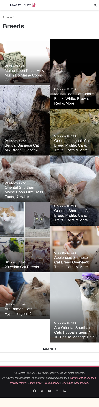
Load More (49, 348)
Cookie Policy (35, 383)
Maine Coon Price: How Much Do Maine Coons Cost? (24, 75)
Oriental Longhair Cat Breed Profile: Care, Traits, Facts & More (72, 145)
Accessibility (82, 383)
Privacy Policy (18, 383)
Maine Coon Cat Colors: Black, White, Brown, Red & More (74, 98)
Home (7, 17)
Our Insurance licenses (83, 378)
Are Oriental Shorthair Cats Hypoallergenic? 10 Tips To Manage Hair (74, 332)
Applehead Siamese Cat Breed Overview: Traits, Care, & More (71, 262)
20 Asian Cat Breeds (22, 267)
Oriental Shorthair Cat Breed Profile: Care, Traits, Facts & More (72, 215)
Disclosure (67, 383)
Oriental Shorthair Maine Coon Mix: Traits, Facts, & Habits (24, 192)
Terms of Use (52, 383)
